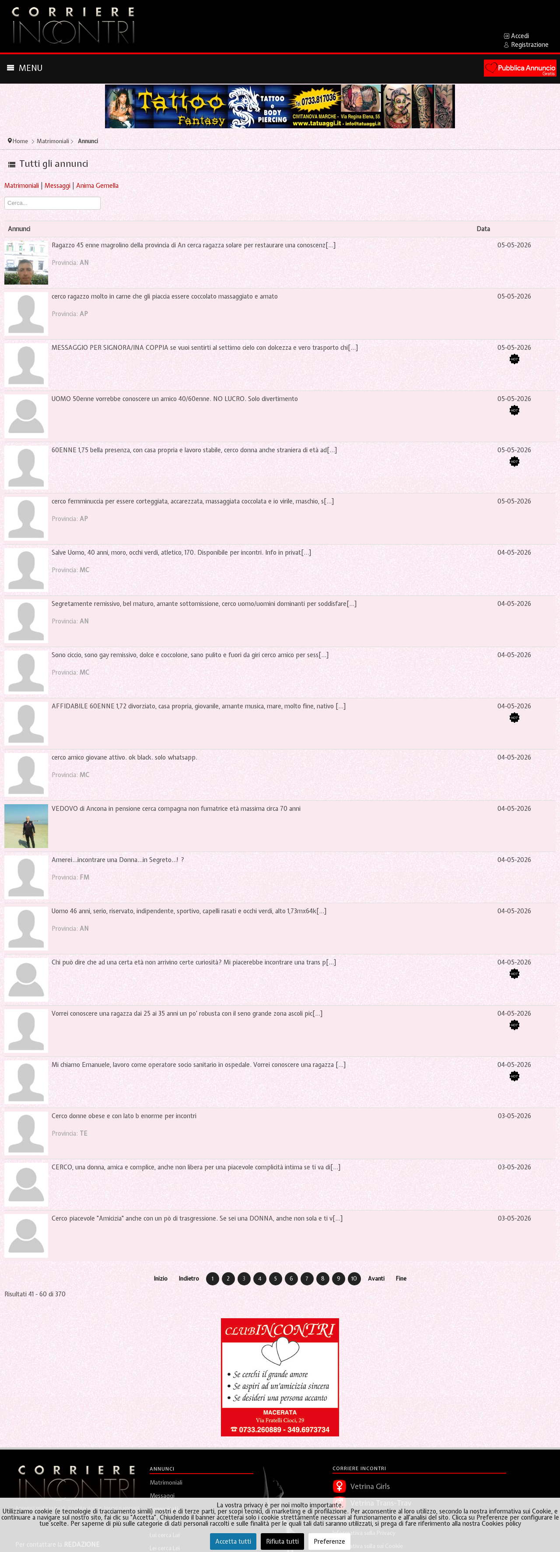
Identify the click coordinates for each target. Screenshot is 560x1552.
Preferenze (329, 1541)
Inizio (161, 1278)
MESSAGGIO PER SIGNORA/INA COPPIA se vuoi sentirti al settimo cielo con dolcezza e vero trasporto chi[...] (205, 348)
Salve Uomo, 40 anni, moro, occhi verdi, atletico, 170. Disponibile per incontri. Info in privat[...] (182, 552)
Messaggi (57, 186)
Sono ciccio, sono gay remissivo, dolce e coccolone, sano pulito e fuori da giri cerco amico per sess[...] (190, 655)
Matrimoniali (21, 186)
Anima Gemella (97, 186)
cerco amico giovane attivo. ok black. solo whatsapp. (124, 757)
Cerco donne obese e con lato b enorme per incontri (124, 1116)
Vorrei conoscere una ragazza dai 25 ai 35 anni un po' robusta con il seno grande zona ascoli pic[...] (187, 1013)
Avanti (376, 1278)
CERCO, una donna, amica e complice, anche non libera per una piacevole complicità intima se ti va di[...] (196, 1167)
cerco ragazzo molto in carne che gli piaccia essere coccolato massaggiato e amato (165, 296)
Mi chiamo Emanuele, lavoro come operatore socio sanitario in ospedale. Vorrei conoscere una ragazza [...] (199, 1065)
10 (354, 1278)
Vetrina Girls (370, 1486)
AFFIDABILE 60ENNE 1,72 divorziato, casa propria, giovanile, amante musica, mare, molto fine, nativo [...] (199, 706)
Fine (401, 1278)
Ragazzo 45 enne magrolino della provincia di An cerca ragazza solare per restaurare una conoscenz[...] (194, 245)
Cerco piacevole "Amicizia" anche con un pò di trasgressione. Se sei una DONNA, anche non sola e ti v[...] (197, 1218)
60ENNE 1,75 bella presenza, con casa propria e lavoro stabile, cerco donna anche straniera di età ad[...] (194, 450)
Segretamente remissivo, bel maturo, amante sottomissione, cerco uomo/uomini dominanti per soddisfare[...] (204, 604)
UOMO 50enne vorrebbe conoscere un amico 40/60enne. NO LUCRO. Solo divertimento (175, 399)
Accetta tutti (233, 1541)
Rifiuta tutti (282, 1541)
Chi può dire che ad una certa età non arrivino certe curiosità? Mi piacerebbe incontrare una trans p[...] (194, 962)
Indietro (189, 1278)
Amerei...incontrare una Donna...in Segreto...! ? (118, 860)
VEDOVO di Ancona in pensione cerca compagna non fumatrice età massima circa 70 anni (176, 809)
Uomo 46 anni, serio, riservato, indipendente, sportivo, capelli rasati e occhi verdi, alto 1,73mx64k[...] (189, 911)
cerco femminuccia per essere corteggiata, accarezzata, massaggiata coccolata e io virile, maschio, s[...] (193, 501)
